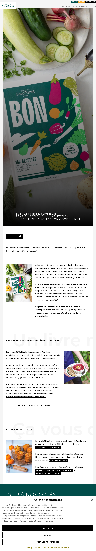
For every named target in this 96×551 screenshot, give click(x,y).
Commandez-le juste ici (48, 447)
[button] (92, 500)
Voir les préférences (48, 542)
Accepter (48, 528)
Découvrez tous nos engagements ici (26, 397)
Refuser (48, 535)
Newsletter (81, 1)
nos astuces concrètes (48, 473)
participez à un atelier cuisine (33, 405)
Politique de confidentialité (56, 547)
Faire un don (74, 1)
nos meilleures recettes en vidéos (54, 470)
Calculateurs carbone (90, 1)
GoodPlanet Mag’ (58, 460)
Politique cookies (34, 547)
